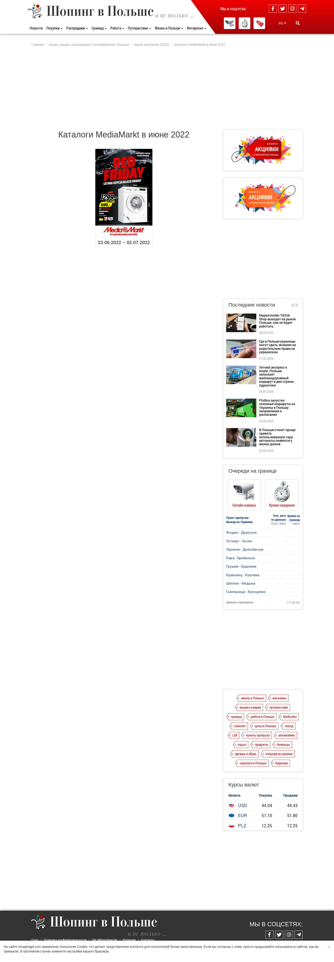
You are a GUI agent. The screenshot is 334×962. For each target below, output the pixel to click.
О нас (35, 940)
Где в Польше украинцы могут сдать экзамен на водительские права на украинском (277, 346)
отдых (242, 744)
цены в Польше (265, 725)
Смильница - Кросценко (246, 591)
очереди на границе (279, 753)
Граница (99, 28)
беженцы (283, 744)
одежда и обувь (246, 753)
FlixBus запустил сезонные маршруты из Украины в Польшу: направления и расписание (277, 407)
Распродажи (77, 28)
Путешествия (139, 28)
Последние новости (251, 305)
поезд (289, 725)
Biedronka (290, 716)
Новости (36, 28)
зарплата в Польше (253, 763)
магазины (279, 698)
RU (282, 23)
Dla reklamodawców (104, 940)
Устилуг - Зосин (239, 541)
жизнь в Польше (252, 698)
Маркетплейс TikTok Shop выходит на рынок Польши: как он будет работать (277, 320)
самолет (240, 725)
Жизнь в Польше (169, 28)
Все (295, 305)
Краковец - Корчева (242, 575)
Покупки (54, 28)
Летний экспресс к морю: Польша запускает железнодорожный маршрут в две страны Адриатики (276, 376)
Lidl (234, 735)
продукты (261, 744)
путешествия (279, 707)
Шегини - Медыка (240, 583)
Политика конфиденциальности (65, 940)
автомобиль (286, 735)
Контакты (147, 940)
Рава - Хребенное (240, 558)
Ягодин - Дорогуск (241, 532)
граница (236, 716)
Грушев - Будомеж (241, 566)
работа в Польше (262, 716)
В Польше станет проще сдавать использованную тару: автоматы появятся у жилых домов (277, 437)
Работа (117, 28)
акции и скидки (250, 707)
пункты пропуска (258, 735)
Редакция (129, 940)
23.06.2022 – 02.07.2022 (124, 242)
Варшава (281, 763)
